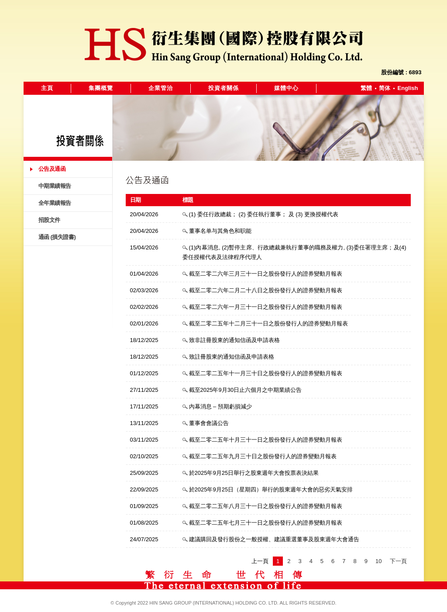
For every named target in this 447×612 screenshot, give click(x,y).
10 (378, 561)
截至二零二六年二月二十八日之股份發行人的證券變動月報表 (265, 290)
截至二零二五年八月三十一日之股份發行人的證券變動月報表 (265, 506)
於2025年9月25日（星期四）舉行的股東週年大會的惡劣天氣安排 (271, 489)
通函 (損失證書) (57, 237)
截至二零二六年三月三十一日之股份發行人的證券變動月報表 (265, 273)
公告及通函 (52, 169)
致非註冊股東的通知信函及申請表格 (234, 340)
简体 (384, 88)
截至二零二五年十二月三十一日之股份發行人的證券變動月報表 (268, 323)
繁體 (366, 88)
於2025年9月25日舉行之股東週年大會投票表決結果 (254, 473)
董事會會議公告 (209, 423)
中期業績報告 (54, 186)
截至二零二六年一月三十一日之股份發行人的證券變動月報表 (265, 307)
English (408, 88)
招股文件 (49, 220)
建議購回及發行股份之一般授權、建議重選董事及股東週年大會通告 (274, 539)
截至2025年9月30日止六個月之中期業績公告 (245, 390)
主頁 (47, 88)
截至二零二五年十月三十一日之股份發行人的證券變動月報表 (265, 439)
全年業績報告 (54, 203)
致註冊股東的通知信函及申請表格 (231, 356)
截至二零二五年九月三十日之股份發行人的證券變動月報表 (263, 456)
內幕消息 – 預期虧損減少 (220, 406)
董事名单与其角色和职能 (220, 231)
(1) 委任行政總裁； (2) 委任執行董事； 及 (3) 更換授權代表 (263, 214)
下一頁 (398, 561)
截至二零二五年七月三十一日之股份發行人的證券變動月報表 (265, 522)
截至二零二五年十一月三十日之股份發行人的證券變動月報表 (265, 373)
